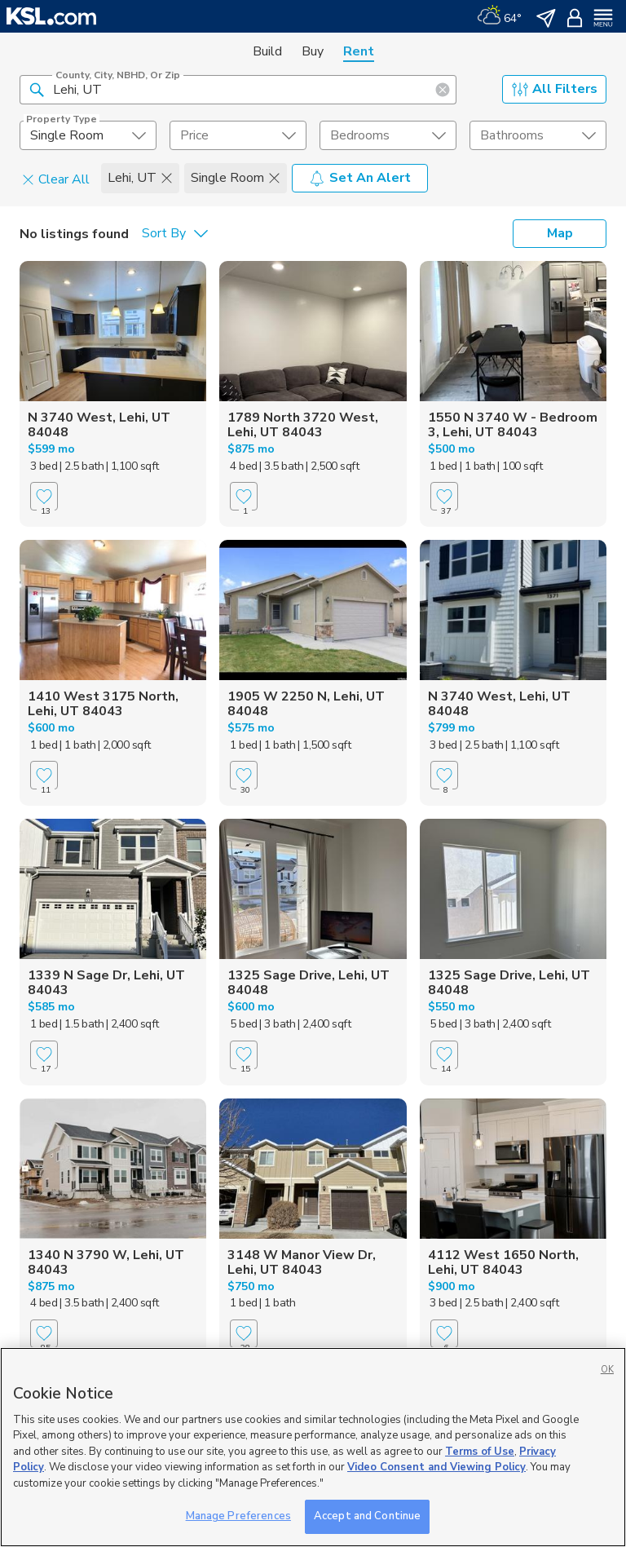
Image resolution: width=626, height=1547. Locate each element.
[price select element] (238, 135)
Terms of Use (479, 1451)
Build (267, 51)
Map (560, 233)
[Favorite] (44, 496)
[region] (313, 1447)
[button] (37, 89)
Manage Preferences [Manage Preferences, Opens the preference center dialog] (238, 1516)
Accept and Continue (367, 1516)
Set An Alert (360, 178)
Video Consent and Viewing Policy (436, 1467)
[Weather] (499, 16)
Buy (313, 51)
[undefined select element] (88, 135)
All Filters (554, 89)
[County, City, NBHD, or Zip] (238, 89)
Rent (358, 51)
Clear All (56, 178)
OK (607, 1370)
